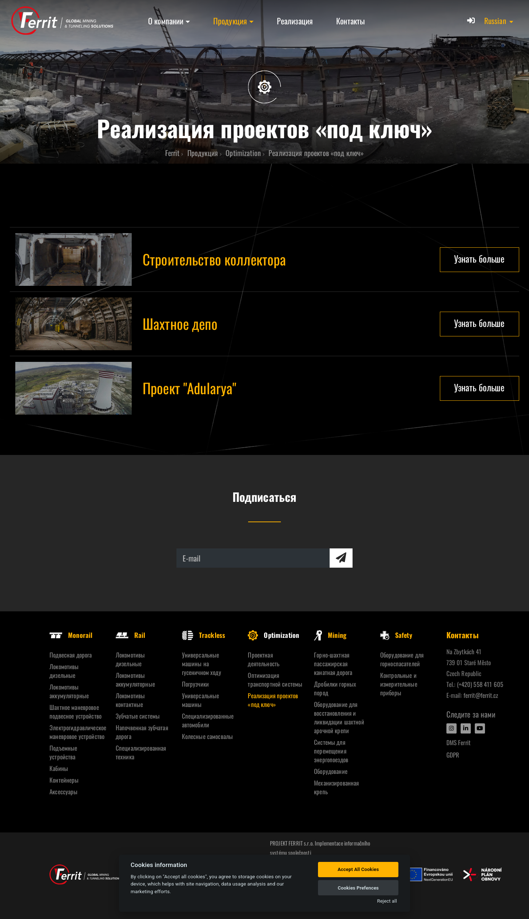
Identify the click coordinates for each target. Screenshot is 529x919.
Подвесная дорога (70, 654)
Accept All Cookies (358, 869)
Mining (330, 635)
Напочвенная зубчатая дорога (142, 732)
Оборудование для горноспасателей (401, 659)
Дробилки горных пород (335, 688)
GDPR (453, 754)
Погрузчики (195, 683)
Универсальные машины (200, 700)
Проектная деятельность (263, 659)
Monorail (70, 635)
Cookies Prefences (358, 888)
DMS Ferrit (458, 742)
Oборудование (330, 771)
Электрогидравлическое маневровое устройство (77, 732)
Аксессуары (63, 791)
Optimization (273, 635)
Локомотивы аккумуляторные (69, 691)
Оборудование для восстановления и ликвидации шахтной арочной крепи (339, 717)
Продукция (230, 21)
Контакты (350, 21)
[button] (499, 20)
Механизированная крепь (336, 787)
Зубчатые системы (138, 715)
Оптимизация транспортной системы (275, 679)
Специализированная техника (141, 752)
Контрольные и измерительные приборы (398, 684)
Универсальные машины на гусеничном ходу (201, 663)
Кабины (58, 768)
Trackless (203, 635)
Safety (396, 635)
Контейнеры (64, 779)
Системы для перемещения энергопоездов (331, 751)
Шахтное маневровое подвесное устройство (75, 711)
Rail (131, 635)
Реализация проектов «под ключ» (273, 700)
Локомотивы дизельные (64, 671)
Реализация (295, 21)
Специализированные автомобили (208, 720)
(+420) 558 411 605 (480, 684)
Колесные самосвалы (207, 736)
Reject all (387, 901)
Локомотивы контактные (130, 700)
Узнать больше (479, 258)
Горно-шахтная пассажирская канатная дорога (333, 663)
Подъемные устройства (63, 752)
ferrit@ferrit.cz (481, 695)
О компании (165, 21)
